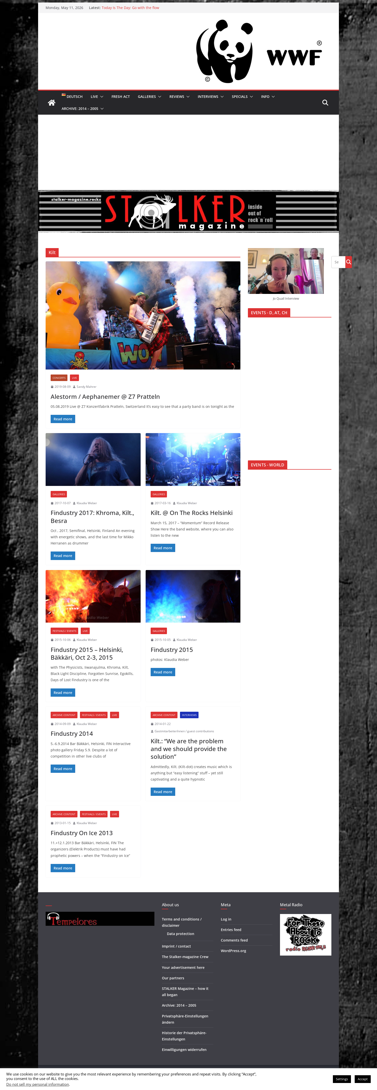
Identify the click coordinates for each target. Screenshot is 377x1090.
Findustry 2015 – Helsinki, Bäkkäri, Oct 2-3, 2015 (87, 653)
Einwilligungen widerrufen (184, 1049)
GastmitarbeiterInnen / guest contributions (184, 731)
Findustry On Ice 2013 (82, 833)
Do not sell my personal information (37, 1084)
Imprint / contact (176, 946)
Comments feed (234, 940)
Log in (226, 919)
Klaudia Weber (87, 503)
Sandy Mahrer (87, 387)
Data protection (180, 933)
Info (265, 96)
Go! (348, 262)
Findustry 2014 (72, 733)
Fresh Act (121, 96)
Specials (240, 96)
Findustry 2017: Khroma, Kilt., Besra (92, 516)
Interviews (208, 96)
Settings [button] (342, 1079)
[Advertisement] (188, 152)
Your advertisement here (183, 967)
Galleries (147, 96)
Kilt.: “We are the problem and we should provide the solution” (189, 749)
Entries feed (231, 929)
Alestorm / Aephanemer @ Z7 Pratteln (105, 396)
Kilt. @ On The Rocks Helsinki (192, 512)
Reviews (176, 96)
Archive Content (64, 715)
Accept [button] (363, 1079)
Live (94, 96)
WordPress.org (233, 950)
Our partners (173, 978)
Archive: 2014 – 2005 (80, 108)
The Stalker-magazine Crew (185, 956)
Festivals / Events (64, 631)
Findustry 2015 (172, 649)
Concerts (59, 378)
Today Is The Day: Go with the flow (130, 7)
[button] (101, 96)
